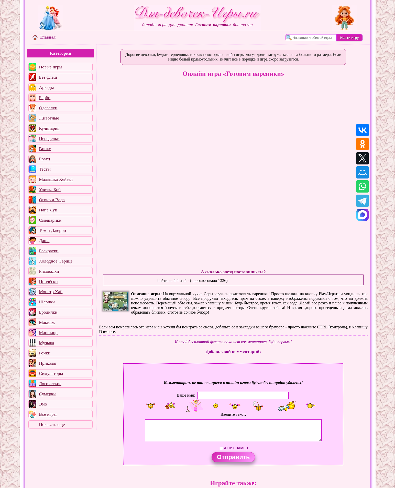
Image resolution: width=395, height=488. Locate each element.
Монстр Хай (50, 291)
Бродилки (48, 312)
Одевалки (48, 107)
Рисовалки (49, 271)
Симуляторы (51, 373)
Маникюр (48, 332)
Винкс (45, 148)
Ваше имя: (186, 395)
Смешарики (50, 220)
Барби (44, 97)
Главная (44, 37)
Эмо (43, 404)
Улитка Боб (50, 189)
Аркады (46, 87)
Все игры (48, 414)
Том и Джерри (52, 230)
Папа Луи (48, 209)
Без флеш (48, 77)
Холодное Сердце (55, 261)
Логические (50, 383)
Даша (44, 240)
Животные (49, 118)
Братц (44, 158)
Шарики (47, 301)
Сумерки (47, 393)
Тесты (45, 169)
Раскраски (48, 250)
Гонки (44, 352)
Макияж (47, 322)
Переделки (49, 138)
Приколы (47, 363)
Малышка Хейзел (56, 179)
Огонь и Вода (52, 199)
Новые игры (50, 66)
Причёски (48, 281)
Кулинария (49, 128)
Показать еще (52, 424)
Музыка (46, 342)
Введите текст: (233, 414)
